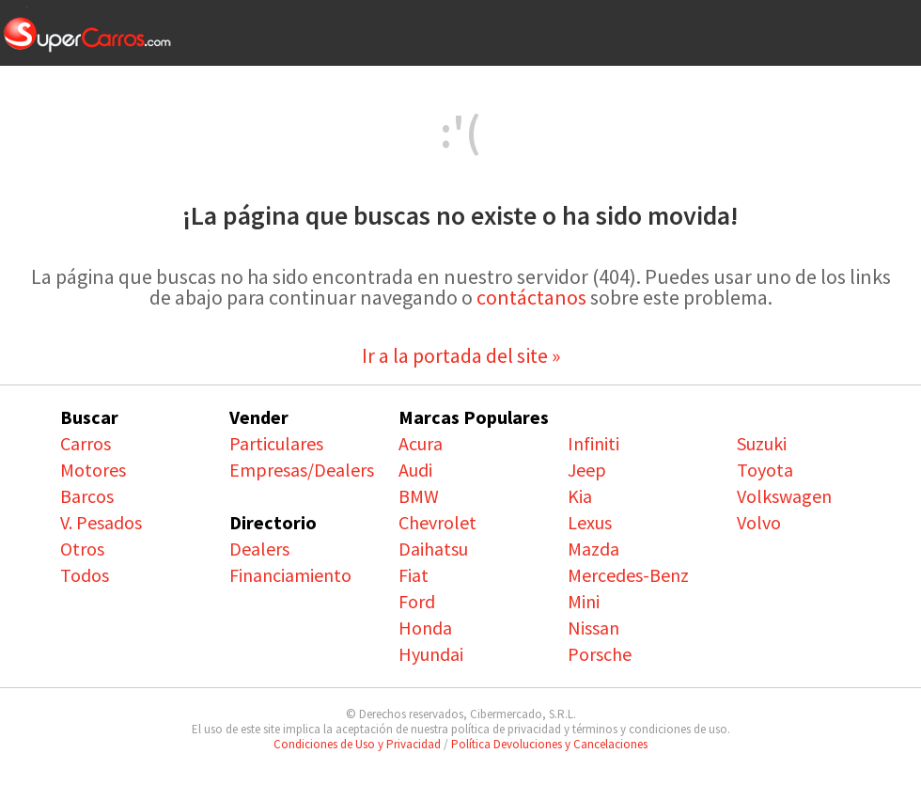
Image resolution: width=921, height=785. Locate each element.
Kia (580, 496)
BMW (418, 496)
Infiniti (593, 443)
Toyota (765, 469)
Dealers (259, 548)
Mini (584, 601)
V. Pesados (101, 522)
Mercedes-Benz (628, 575)
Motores (93, 469)
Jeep (587, 469)
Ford (416, 601)
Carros (85, 443)
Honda (425, 627)
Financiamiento (290, 575)
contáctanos (531, 297)
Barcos (87, 496)
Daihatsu (433, 548)
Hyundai (430, 654)
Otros (82, 548)
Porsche (600, 654)
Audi (415, 469)
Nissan (593, 627)
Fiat (413, 575)
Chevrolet (437, 522)
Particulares (276, 443)
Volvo (759, 522)
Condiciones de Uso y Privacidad (357, 744)
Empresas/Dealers (301, 469)
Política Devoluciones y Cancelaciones (549, 744)
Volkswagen (784, 496)
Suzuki (762, 443)
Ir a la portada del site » (461, 355)
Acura (420, 443)
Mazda (593, 548)
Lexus (590, 522)
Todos (84, 575)
